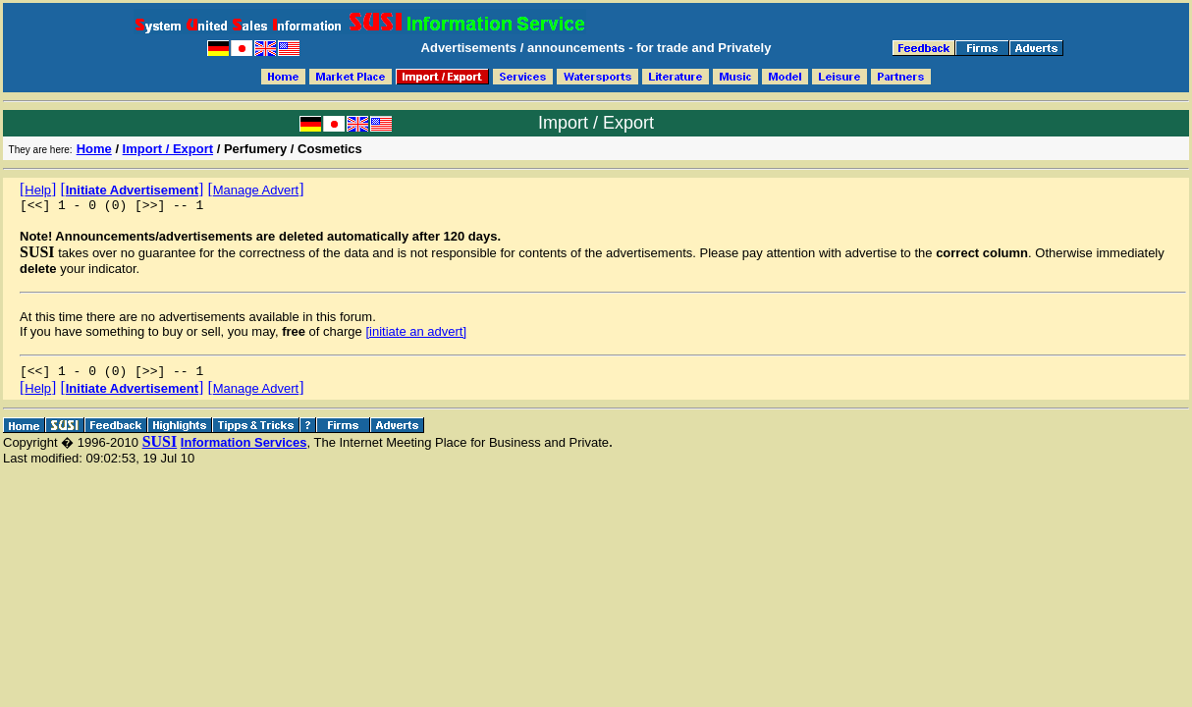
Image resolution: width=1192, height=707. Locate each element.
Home (94, 148)
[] (38, 189)
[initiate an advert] (415, 334)
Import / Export (168, 148)
